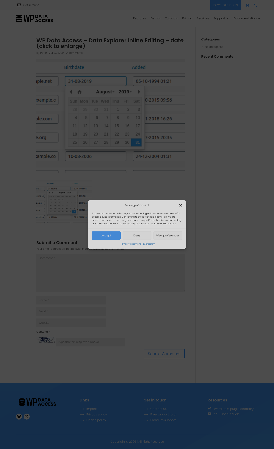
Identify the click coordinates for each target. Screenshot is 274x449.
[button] (180, 205)
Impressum (149, 243)
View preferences (168, 235)
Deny (136, 235)
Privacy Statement (131, 243)
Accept (106, 235)
